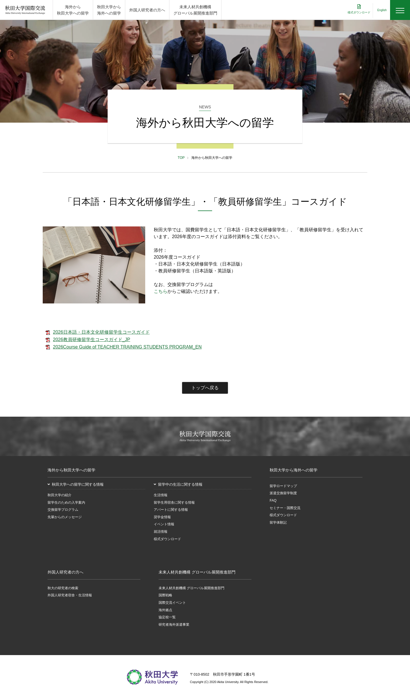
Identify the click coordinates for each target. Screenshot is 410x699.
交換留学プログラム (63, 510)
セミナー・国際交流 (285, 508)
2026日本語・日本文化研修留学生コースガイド (101, 332)
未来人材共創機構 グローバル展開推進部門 (195, 10)
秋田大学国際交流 (25, 10)
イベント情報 (164, 524)
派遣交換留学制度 (283, 493)
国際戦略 (165, 595)
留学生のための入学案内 (66, 503)
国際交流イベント (172, 603)
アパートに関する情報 (171, 510)
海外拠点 (165, 610)
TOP (181, 158)
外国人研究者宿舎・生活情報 (70, 595)
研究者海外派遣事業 (174, 625)
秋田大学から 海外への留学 (109, 10)
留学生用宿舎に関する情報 (174, 503)
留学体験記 (278, 522)
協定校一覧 (167, 617)
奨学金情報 (162, 517)
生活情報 (160, 495)
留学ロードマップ (283, 486)
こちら (160, 291)
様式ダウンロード (167, 539)
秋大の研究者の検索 (63, 588)
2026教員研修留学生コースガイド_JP (91, 339)
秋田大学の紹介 (59, 495)
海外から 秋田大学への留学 (73, 10)
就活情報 (160, 532)
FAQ (273, 501)
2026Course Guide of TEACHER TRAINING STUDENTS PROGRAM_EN (127, 347)
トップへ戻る (205, 387)
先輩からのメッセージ (65, 517)
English (382, 10)
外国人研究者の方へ (147, 10)
